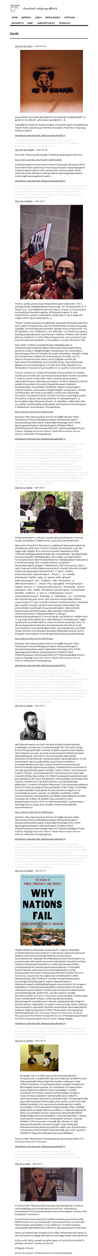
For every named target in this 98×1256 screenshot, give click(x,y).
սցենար (76, 449)
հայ (41, 673)
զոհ (18, 461)
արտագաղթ (60, 1148)
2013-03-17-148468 (24, 703)
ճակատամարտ (66, 463)
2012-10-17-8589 (22, 1161)
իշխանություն (70, 461)
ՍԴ (56, 478)
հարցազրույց (44, 483)
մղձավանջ (22, 466)
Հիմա (22, 443)
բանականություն (57, 188)
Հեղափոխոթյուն (28, 668)
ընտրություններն (26, 670)
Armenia (53, 1028)
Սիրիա (66, 449)
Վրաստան (71, 446)
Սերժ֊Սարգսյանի (68, 841)
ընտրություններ (44, 478)
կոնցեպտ (82, 676)
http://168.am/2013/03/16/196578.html (34, 412)
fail (75, 1028)
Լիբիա (57, 449)
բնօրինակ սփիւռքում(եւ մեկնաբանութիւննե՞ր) (40, 135)
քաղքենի (50, 673)
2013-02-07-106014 (24, 868)
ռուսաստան (67, 191)
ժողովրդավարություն (48, 1031)
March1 (20, 483)
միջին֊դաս (75, 679)
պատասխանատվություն (45, 452)
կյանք (29, 481)
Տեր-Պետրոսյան (44, 469)
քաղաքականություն (71, 194)
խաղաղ (55, 461)
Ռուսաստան (23, 1151)
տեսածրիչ (17, 23)
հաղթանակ (36, 466)
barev (48, 481)
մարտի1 (30, 483)
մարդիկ (39, 455)
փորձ (33, 461)
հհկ (85, 186)
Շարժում (33, 463)
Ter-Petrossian (73, 1154)
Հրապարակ (62, 455)
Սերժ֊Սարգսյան (42, 1148)
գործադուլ (61, 670)
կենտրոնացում (25, 455)
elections (42, 1028)
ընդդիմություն (47, 463)
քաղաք (33, 146)
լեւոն (34, 143)
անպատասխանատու (29, 676)
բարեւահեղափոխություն (51, 472)
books (19, 1034)
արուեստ (22, 146)
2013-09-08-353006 (24, 150)
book (26, 1034)
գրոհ (48, 443)
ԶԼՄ (57, 844)
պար (81, 443)
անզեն (20, 673)
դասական (43, 461)
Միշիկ (75, 475)
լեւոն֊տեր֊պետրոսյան (46, 191)
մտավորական (65, 673)
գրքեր (42, 1034)
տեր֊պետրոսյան (48, 143)
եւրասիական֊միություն (29, 194)
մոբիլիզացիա (69, 452)
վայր (30, 23)
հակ (54, 186)
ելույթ (48, 194)
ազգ (19, 1031)
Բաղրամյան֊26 (35, 443)
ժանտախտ (39, 1151)
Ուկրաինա (22, 449)
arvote (77, 481)
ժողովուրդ (57, 446)
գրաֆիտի (24, 140)
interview (31, 1028)
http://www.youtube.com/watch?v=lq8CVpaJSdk (38, 159)
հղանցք (84, 472)
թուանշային (52, 17)
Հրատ (20, 481)
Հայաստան (23, 452)
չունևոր (21, 679)
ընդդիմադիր (23, 844)
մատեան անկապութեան (40, 8)
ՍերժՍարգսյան (25, 478)
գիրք (34, 1034)
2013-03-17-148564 (24, 201)
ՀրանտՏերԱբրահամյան (69, 469)
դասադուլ (74, 670)
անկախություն (27, 186)
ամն (78, 191)
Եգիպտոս (35, 449)
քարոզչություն (77, 188)
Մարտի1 (21, 463)
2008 (25, 461)
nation (82, 1028)
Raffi (56, 481)
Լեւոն (79, 466)
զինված (54, 668)
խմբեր (49, 455)
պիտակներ (65, 23)
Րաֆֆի (21, 469)
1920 (71, 1148)
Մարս (81, 478)
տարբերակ (23, 458)
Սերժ (84, 475)
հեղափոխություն (26, 472)
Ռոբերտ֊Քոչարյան (43, 844)
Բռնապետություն (26, 446)
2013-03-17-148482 (23, 487)
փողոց (63, 143)
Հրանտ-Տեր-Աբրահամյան (59, 466)
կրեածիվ (72, 472)
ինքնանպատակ (62, 443)
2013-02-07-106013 (24, 1038)
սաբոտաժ (76, 455)
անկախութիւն (67, 140)
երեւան (36, 140)
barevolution (66, 481)
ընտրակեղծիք (68, 478)
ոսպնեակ (69, 17)
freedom (66, 1031)
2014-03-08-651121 (24, 46)
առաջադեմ (33, 682)
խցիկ (38, 17)
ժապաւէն (26, 17)
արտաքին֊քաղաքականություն (34, 197)
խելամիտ (58, 458)
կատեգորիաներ (46, 23)
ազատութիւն (49, 140)
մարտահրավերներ (27, 847)
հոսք (14, 17)
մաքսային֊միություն (70, 186)
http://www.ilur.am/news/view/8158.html (52, 1130)
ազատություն (46, 146)
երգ (75, 443)
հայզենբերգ (23, 143)
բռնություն (44, 446)
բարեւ (30, 469)
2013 (19, 475)
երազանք (48, 676)
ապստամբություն (41, 458)
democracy (29, 1031)
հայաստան (43, 186)
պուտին (21, 188)
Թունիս (47, 449)
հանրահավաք (45, 670)
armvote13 (39, 481)
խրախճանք (54, 1151)
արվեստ (73, 143)
